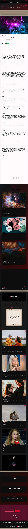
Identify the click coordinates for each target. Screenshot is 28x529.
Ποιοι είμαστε (19, 522)
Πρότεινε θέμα (13, 522)
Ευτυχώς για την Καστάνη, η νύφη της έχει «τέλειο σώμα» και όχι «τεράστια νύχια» (14, 450)
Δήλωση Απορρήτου (14, 523)
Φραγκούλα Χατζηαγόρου (9, 445)
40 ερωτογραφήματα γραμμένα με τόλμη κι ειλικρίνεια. (14, 479)
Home (8, 7)
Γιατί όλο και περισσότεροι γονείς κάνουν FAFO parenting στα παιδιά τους (14, 351)
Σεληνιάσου (4, 424)
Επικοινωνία (9, 522)
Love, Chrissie (5, 399)
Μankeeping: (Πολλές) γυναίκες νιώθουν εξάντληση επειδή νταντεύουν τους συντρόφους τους (14, 401)
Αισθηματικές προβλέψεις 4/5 (7, 213)
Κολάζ (4, 374)
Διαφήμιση (16, 522)
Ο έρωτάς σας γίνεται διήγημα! (14, 488)
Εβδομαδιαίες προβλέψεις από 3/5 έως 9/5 (9, 262)
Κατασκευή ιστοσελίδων (13, 526)
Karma (4, 448)
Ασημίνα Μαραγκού (8, 421)
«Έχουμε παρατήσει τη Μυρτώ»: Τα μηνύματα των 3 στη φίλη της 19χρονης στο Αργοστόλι (14, 376)
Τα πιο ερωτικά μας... (14, 478)
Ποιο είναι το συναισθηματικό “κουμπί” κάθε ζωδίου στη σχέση (12, 238)
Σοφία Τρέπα (7, 347)
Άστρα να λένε (5, 35)
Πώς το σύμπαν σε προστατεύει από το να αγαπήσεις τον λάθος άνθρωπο (13, 425)
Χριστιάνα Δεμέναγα (8, 396)
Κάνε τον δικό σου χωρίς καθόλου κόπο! (14, 498)
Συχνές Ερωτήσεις (5, 522)
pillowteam (7, 371)
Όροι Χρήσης (23, 522)
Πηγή (3, 155)
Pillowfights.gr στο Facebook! (14, 303)
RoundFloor (20, 526)
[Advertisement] (14, 278)
